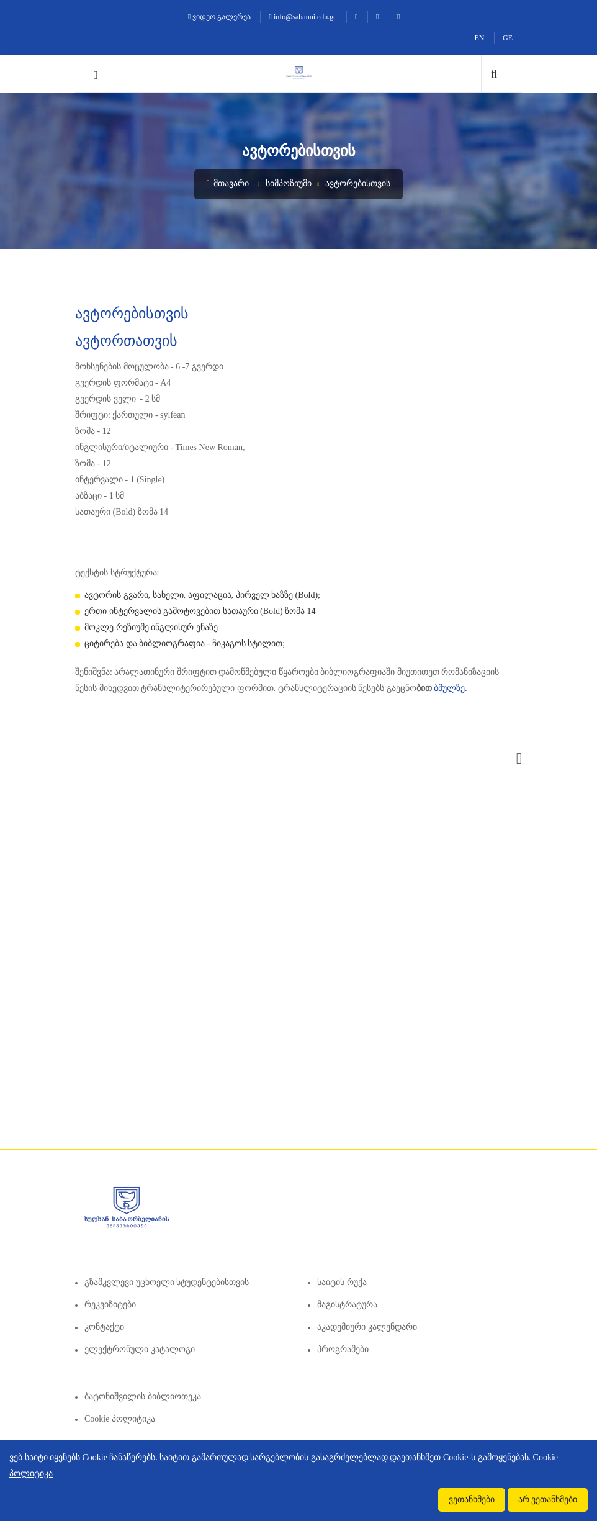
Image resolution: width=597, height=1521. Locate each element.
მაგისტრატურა (347, 1304)
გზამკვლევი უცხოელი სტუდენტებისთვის (166, 1282)
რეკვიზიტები (110, 1304)
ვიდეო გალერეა (219, 16)
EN (480, 38)
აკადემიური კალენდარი (367, 1327)
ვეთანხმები (472, 1499)
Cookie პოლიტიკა (119, 1419)
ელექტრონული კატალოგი (139, 1349)
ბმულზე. (450, 688)
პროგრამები (343, 1349)
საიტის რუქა (342, 1282)
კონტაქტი (104, 1327)
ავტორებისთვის (357, 183)
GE (508, 38)
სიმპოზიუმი (289, 183)
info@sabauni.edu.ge (303, 16)
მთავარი (228, 183)
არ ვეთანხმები (548, 1499)
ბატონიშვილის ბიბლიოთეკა (142, 1396)
